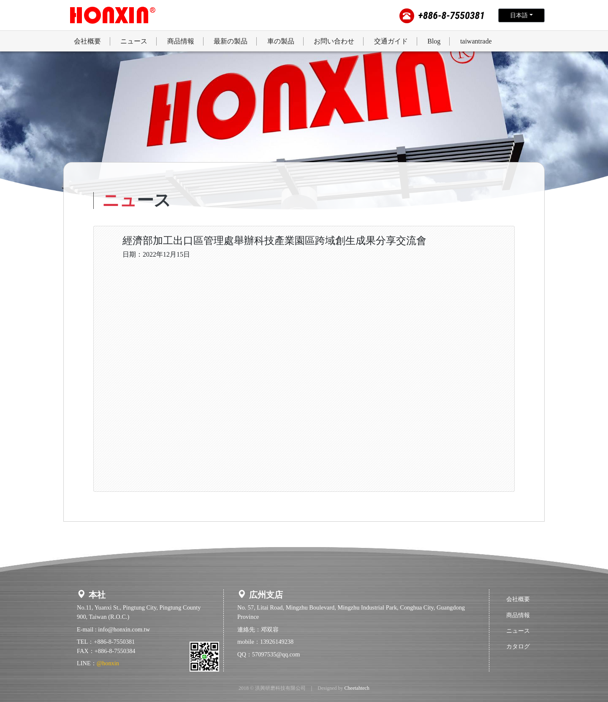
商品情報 (518, 615)
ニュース (518, 630)
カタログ (518, 646)
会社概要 (518, 599)
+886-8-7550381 (451, 16)
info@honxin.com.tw (124, 629)
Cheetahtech (357, 688)
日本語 (519, 15)
